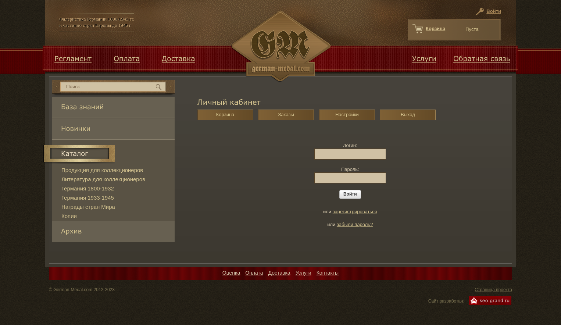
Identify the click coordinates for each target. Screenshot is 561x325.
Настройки (347, 114)
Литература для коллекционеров (103, 179)
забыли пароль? (355, 224)
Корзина (435, 28)
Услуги (303, 273)
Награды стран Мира (88, 207)
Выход (408, 114)
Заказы (286, 114)
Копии (69, 216)
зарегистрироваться (355, 211)
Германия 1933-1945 (87, 197)
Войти (493, 11)
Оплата (254, 273)
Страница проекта (493, 290)
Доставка (279, 273)
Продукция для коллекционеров (102, 170)
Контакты (328, 273)
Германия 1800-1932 (87, 188)
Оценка (231, 273)
